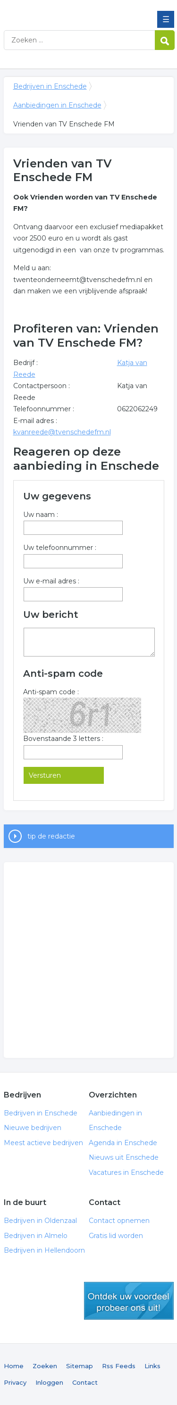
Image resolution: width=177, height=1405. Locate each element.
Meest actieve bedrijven (43, 1143)
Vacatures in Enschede (126, 1172)
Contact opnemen (119, 1220)
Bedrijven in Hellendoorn (44, 1250)
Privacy (15, 1382)
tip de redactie (51, 836)
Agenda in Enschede (123, 1143)
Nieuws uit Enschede (124, 1157)
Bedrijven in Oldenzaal (40, 1220)
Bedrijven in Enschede (72, 10)
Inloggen (49, 1382)
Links (152, 1366)
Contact (85, 1382)
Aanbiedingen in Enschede (57, 105)
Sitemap (79, 1366)
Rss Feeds (118, 1366)
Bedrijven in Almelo (35, 1235)
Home (14, 1366)
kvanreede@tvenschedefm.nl (62, 432)
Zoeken (45, 1366)
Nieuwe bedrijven (32, 1127)
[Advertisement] (88, 960)
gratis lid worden (129, 1301)
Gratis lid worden (116, 1235)
